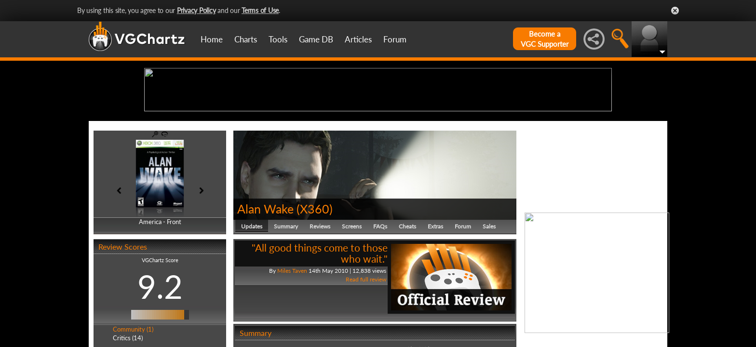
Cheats (407, 301)
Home (212, 39)
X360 (314, 283)
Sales (489, 301)
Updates (251, 301)
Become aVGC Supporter (544, 38)
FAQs (380, 301)
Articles (358, 39)
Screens (352, 301)
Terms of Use (260, 10)
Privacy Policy (196, 10)
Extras (435, 301)
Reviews (320, 301)
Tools (278, 39)
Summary (286, 301)
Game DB (316, 39)
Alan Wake (265, 283)
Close (675, 10)
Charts (245, 39)
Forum (394, 39)
